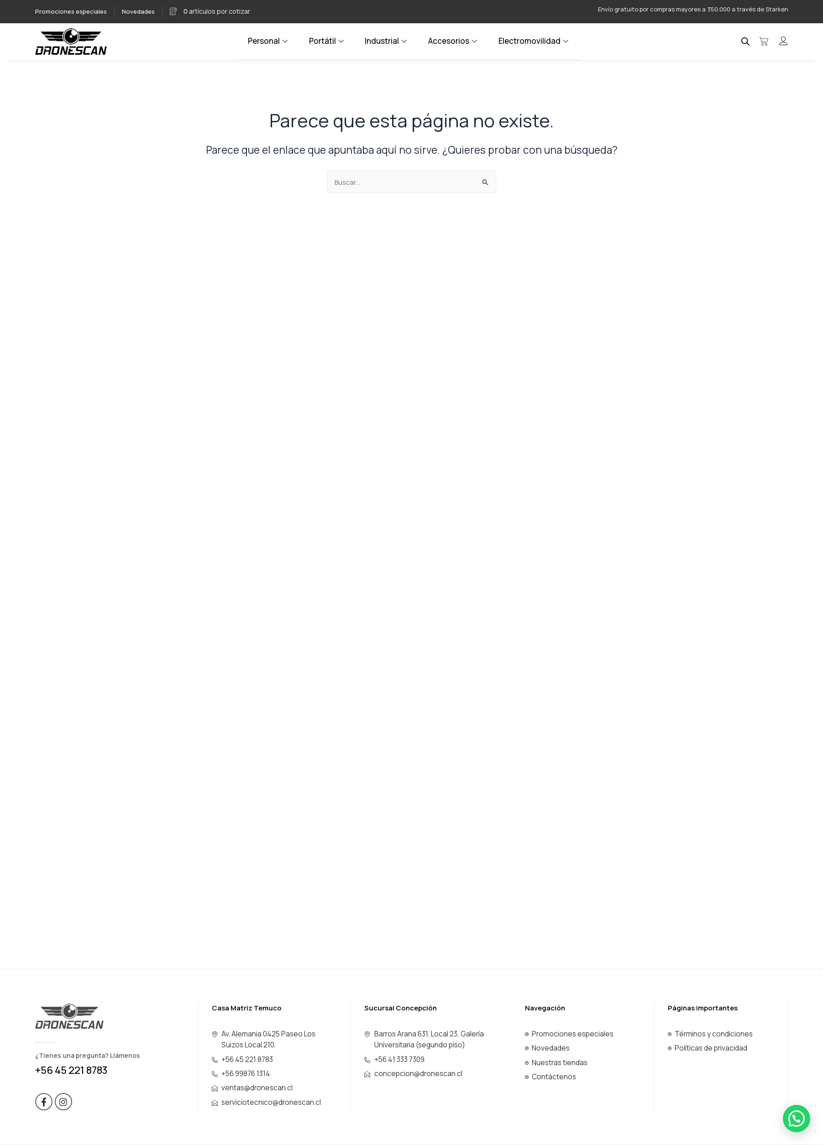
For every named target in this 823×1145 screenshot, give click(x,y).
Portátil (331, 41)
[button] (796, 1118)
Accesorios (452, 41)
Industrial (388, 41)
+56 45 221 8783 (71, 1070)
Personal (274, 41)
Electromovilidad (530, 41)
